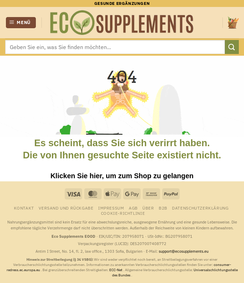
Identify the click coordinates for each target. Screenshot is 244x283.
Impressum (111, 208)
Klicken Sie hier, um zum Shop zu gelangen (122, 176)
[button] (21, 23)
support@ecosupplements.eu (183, 251)
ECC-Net (116, 270)
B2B (163, 208)
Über (148, 208)
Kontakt (24, 208)
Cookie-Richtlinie (123, 213)
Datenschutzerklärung (200, 208)
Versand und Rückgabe (66, 208)
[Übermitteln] (232, 47)
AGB (133, 208)
